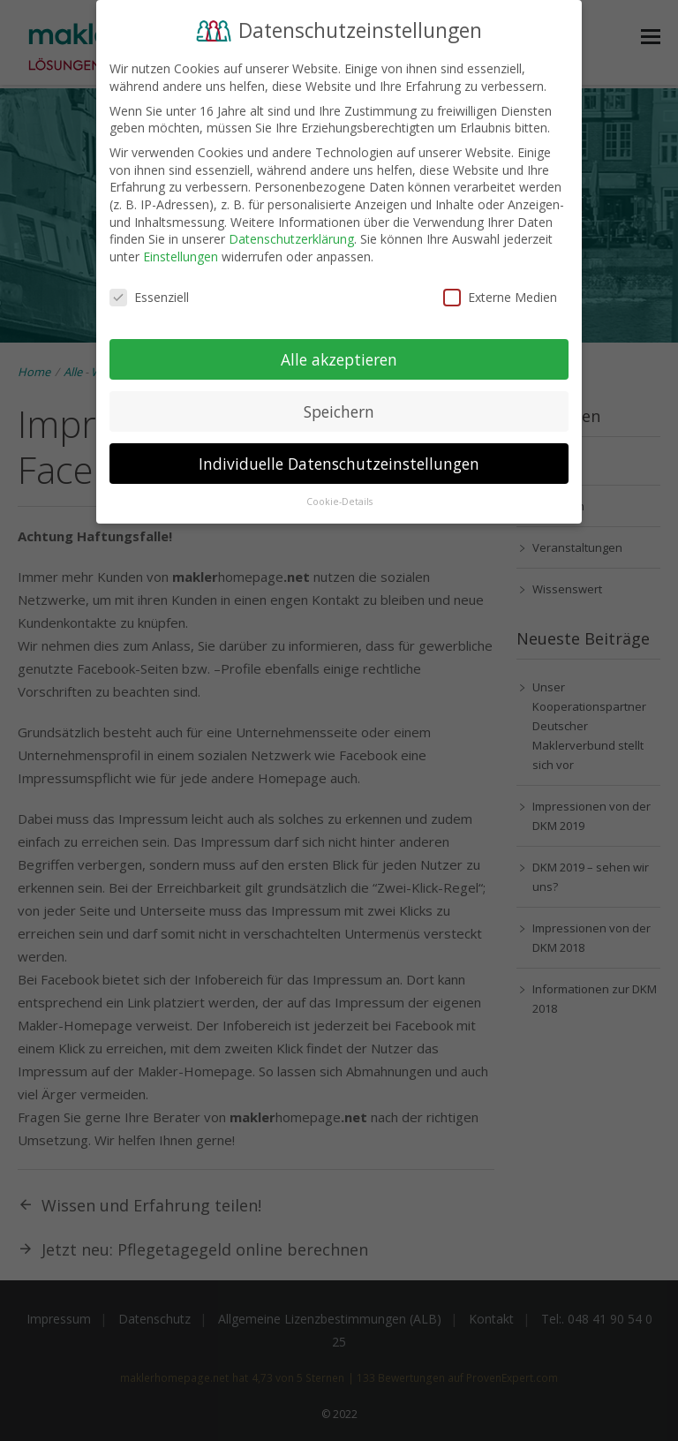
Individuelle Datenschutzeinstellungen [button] (339, 462)
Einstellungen (180, 255)
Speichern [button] (339, 410)
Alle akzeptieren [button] (339, 358)
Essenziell (149, 296)
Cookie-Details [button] (339, 501)
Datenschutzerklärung (291, 238)
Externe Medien (500, 296)
